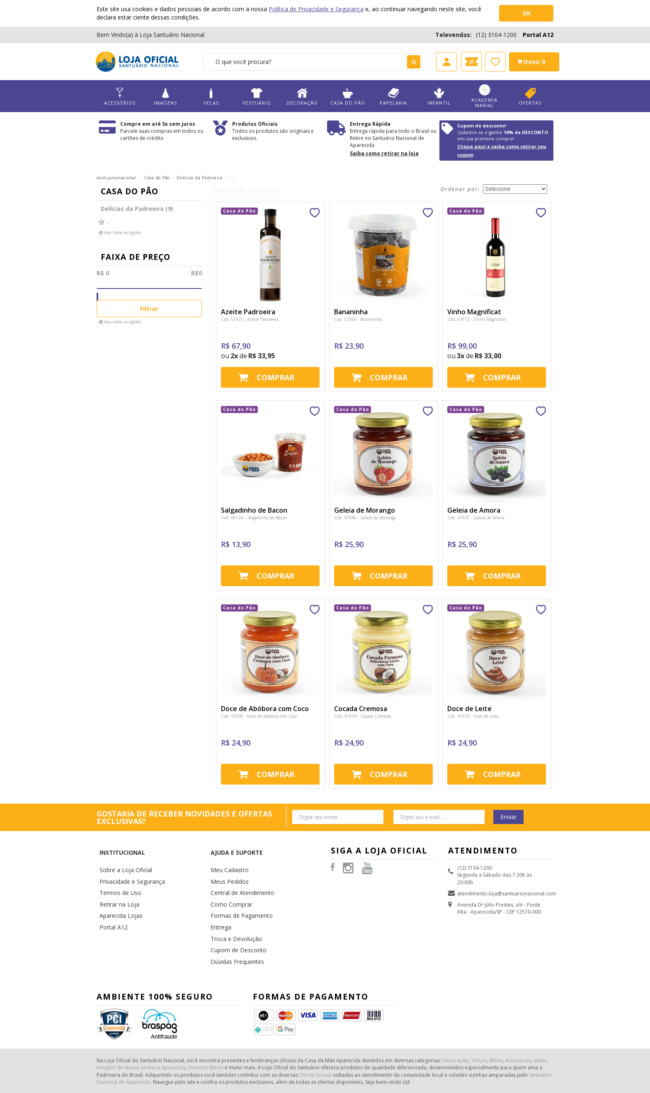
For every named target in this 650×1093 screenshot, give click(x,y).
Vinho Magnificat (474, 311)
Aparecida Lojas (118, 893)
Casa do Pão (347, 96)
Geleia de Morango (364, 510)
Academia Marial (484, 96)
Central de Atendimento (239, 873)
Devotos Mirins (205, 1035)
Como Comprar (229, 883)
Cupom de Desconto (235, 922)
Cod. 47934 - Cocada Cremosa (362, 716)
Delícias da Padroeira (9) (137, 209)
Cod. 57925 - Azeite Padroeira (249, 319)
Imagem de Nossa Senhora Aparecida (141, 1035)
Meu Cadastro (227, 854)
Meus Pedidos (227, 864)
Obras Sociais (315, 1043)
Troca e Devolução (233, 913)
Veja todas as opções (122, 232)
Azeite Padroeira (248, 311)
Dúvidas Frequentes (234, 932)
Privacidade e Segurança (128, 864)
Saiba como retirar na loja (384, 153)
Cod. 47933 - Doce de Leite (473, 716)
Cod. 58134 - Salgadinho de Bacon (254, 518)
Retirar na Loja (116, 883)
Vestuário (256, 96)
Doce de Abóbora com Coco (265, 708)
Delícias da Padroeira (200, 178)
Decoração (302, 96)
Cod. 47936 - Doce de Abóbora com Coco (259, 716)
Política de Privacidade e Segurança (316, 9)
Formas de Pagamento (237, 893)
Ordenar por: (460, 189)
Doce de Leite (469, 708)
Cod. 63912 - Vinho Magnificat (476, 319)
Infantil (439, 96)
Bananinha (351, 311)
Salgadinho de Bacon (254, 510)
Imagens (165, 96)
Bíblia (496, 1028)
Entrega (219, 903)
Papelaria (393, 96)
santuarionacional (116, 178)
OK (526, 13)
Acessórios (119, 96)
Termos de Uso (117, 873)
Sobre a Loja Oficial (122, 854)
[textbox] (313, 62)
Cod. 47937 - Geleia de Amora (475, 518)
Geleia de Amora (473, 510)
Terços (479, 1028)
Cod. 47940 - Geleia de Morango (365, 518)
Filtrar (149, 309)
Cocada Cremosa (360, 708)
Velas (211, 96)
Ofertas (530, 96)
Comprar (275, 377)
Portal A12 (538, 35)
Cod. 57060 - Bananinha (358, 319)
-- (232, 178)
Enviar (508, 817)
